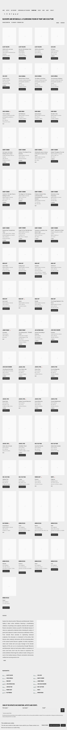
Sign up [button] (62, 710)
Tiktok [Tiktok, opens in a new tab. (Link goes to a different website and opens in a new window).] (18, 14)
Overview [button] (62, 22)
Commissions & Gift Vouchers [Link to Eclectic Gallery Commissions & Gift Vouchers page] (24, 10)
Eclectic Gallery (9, 5)
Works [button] (57, 22)
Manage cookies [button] (11, 722)
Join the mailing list (58, 722)
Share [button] (5, 660)
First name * (5, 708)
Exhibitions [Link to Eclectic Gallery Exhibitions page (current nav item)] (34, 10)
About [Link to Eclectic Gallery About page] (47, 10)
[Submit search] (4, 14)
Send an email (61, 722)
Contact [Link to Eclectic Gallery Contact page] (52, 10)
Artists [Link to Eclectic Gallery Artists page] (7, 10)
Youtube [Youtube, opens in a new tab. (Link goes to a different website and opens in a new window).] (14, 14)
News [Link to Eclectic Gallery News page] (43, 10)
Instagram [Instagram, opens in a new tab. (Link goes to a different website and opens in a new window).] (10, 14)
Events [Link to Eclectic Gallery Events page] (39, 10)
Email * (44, 708)
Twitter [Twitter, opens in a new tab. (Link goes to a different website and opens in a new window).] (47, 722)
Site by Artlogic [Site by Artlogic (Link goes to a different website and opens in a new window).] (20, 724)
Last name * (25, 708)
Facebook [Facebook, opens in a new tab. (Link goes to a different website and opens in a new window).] (12, 14)
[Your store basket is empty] (7, 14)
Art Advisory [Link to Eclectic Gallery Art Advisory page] (13, 10)
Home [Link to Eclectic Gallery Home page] (4, 10)
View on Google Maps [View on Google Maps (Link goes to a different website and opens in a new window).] (63, 722)
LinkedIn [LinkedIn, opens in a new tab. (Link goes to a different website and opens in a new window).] (16, 14)
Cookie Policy (5, 722)
